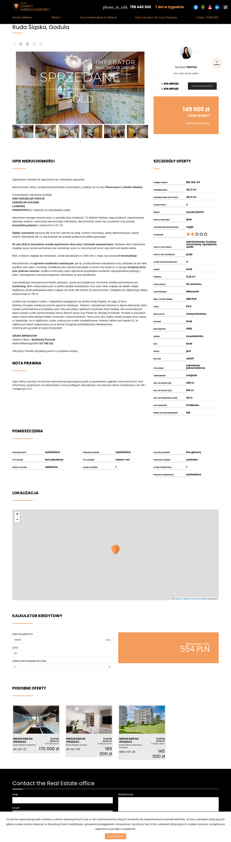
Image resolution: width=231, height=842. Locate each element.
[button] (115, 550)
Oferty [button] (56, 17)
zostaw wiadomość (202, 86)
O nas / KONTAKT (207, 17)
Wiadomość (125, 794)
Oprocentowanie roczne (29, 661)
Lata (15, 647)
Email (15, 808)
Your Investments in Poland (98, 17)
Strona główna (22, 17)
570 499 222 (169, 83)
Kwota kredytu (22, 634)
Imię (15, 794)
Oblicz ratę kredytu (198, 123)
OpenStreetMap (200, 599)
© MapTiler (186, 599)
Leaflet (176, 599)
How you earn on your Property (156, 17)
